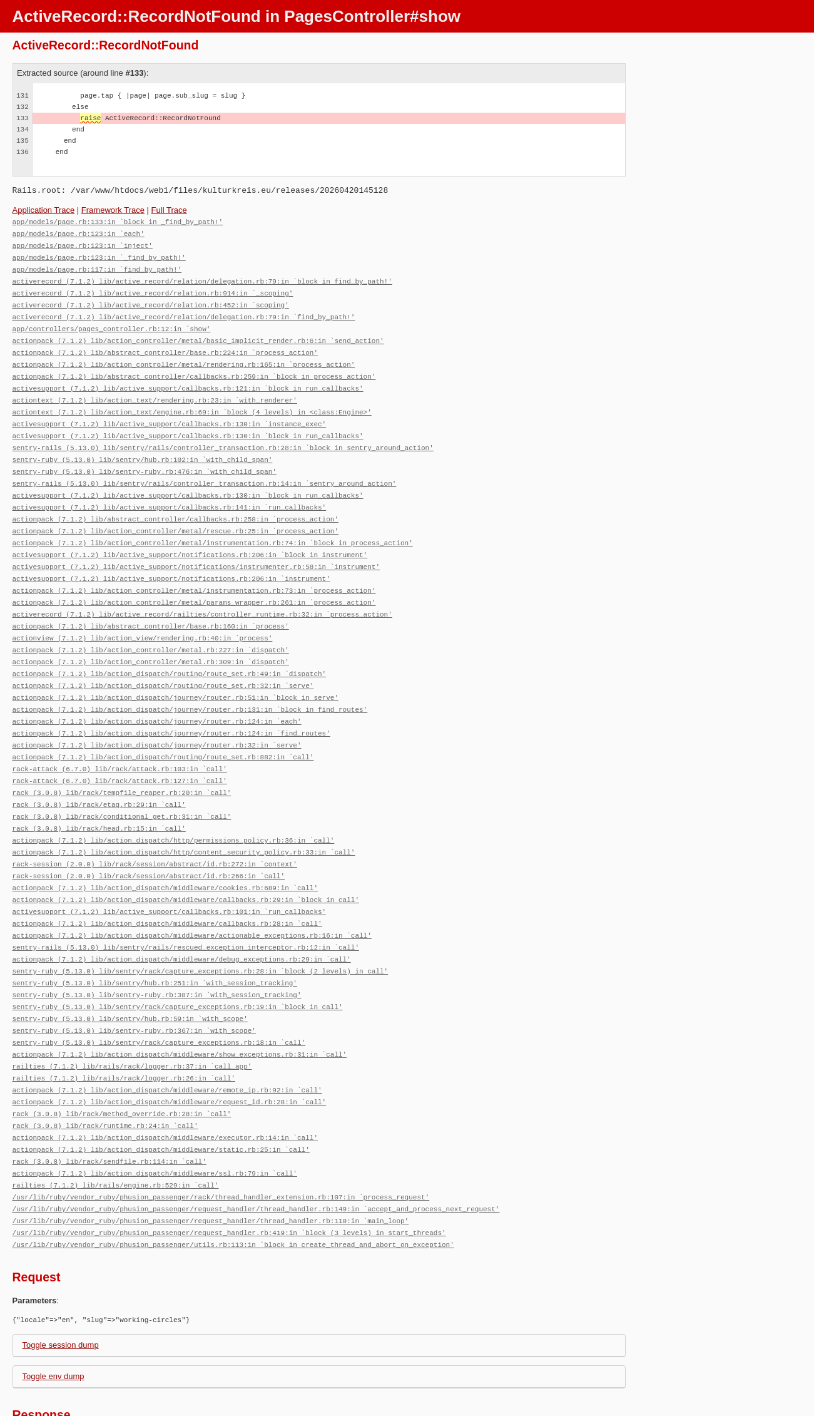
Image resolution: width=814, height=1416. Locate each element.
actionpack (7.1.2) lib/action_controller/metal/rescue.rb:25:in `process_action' (175, 514)
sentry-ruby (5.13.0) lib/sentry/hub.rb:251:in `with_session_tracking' (155, 942)
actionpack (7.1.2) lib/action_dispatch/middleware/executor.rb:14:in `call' (165, 1089)
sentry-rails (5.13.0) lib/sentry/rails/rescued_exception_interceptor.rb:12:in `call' (186, 908)
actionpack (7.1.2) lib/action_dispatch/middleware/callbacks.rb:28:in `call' (167, 886)
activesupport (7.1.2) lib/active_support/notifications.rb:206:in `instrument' (171, 559)
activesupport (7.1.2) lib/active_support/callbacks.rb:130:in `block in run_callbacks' (188, 424)
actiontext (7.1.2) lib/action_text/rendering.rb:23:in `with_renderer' (155, 390)
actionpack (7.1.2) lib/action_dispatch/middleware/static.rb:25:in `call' (161, 1100)
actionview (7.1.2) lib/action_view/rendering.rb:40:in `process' (143, 615)
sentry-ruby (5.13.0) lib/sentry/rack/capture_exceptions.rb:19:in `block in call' (178, 965)
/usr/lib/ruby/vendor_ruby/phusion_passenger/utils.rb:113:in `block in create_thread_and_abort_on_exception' (233, 1190)
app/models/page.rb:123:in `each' (79, 232)
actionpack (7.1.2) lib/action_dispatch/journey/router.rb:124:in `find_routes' (171, 706)
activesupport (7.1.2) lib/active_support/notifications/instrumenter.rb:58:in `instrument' (196, 548)
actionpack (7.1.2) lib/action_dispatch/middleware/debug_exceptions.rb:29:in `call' (182, 920)
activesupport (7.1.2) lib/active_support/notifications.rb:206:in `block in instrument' (190, 536)
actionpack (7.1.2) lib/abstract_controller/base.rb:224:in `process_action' (165, 345)
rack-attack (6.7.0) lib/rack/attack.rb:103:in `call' (120, 739)
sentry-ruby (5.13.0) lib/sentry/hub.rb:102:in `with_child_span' (143, 446)
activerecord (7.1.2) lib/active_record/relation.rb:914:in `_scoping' (153, 289)
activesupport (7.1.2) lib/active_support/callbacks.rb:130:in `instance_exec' (170, 413)
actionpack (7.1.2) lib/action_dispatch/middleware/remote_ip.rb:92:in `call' (167, 1044)
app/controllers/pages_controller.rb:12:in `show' (112, 322)
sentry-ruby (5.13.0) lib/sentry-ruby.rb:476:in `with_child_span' (145, 458)
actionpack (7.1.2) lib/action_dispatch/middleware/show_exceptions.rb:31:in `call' (180, 1010)
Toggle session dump (61, 1290)
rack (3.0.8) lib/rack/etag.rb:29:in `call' (99, 773)
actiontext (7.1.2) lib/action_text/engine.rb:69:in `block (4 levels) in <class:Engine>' (192, 401)
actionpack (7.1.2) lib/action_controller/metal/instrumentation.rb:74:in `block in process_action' (213, 525)
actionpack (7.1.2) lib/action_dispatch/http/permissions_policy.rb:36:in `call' (174, 807)
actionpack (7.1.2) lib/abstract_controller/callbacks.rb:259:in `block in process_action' (194, 367)
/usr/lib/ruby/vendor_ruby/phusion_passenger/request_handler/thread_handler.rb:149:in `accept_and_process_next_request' (256, 1156)
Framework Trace (113, 210)
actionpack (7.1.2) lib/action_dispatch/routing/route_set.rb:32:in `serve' (163, 660)
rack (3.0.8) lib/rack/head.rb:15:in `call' (99, 796)
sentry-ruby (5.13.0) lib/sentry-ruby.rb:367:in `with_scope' (134, 987)
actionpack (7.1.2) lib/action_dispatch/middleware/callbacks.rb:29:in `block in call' (186, 863)
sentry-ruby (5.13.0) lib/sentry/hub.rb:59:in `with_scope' (130, 976)
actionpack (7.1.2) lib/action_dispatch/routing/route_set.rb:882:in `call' (163, 728)
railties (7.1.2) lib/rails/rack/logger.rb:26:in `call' (124, 1032)
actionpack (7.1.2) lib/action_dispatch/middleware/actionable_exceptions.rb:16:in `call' (192, 897)
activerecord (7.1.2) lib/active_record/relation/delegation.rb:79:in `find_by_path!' (184, 311)
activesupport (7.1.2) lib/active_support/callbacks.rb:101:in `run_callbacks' (170, 875)
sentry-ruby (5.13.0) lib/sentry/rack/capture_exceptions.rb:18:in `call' (159, 998)
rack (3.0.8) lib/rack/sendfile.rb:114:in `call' (109, 1111)
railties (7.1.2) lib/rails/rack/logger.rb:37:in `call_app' (132, 1021)
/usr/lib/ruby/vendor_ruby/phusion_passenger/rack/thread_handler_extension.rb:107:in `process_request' (221, 1145)
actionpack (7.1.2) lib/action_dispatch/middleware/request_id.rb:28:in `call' (170, 1055)
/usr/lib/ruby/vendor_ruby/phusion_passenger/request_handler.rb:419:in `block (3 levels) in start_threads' (229, 1179)
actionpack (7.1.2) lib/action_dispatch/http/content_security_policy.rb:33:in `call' (184, 818)
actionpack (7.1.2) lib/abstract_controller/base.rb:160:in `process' (151, 604)
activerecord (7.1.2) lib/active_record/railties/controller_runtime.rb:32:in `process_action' (202, 593)
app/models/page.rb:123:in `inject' (83, 244)
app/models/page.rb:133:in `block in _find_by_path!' (118, 221)
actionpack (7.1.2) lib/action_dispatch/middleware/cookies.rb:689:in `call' (165, 852)
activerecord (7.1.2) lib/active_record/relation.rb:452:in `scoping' (151, 300)
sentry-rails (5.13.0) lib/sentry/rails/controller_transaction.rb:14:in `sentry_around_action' (205, 469)
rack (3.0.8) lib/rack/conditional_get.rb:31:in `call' (122, 784)
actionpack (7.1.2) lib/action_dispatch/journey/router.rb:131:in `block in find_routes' (190, 683)
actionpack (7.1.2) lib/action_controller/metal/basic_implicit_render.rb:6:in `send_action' (198, 334)
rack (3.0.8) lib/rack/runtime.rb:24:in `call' (105, 1077)
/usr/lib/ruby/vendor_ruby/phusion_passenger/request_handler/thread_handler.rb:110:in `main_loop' (211, 1167)
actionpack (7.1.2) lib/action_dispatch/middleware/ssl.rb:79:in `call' (155, 1122)
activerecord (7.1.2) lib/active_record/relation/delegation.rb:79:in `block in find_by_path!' (202, 277)
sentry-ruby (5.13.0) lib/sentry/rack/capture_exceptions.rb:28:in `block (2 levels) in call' (201, 931)
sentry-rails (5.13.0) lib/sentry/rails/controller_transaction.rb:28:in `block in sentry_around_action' (223, 435)
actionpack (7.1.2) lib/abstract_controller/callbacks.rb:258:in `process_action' (175, 503)
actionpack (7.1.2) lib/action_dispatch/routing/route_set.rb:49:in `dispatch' (170, 649)
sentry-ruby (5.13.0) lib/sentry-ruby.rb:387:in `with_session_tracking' (157, 953)
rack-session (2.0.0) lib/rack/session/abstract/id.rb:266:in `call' (149, 841)
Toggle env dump (53, 1321)
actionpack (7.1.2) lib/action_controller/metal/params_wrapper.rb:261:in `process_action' (194, 582)
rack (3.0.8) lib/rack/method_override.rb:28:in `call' (122, 1066)
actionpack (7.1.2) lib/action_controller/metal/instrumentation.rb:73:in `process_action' (194, 570)
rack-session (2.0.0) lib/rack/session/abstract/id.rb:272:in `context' (155, 829)
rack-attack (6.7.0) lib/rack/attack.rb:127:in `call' (120, 751)
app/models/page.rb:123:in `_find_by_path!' (99, 255)
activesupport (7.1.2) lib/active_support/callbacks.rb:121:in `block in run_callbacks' (188, 379)
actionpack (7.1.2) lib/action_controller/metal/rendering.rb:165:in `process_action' (184, 356)
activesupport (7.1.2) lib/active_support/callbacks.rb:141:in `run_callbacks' (170, 491)
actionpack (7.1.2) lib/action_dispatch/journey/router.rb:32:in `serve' (157, 717)
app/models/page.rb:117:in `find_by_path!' (97, 266)
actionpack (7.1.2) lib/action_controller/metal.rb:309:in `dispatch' (151, 638)
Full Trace (169, 210)
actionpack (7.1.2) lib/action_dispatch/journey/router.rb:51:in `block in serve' (175, 672)
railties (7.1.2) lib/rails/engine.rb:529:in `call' (116, 1134)
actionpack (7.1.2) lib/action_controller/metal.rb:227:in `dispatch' (151, 627)
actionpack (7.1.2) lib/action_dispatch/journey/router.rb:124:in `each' (157, 694)
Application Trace (44, 210)
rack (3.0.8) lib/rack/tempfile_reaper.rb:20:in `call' (122, 762)
